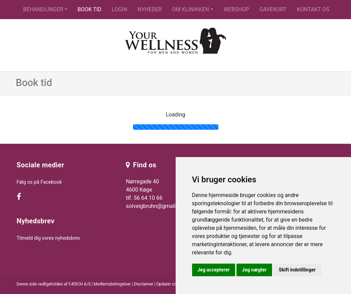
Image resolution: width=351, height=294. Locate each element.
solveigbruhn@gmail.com (157, 206)
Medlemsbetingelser (112, 284)
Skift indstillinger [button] (297, 269)
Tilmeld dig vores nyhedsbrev (48, 238)
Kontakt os (313, 9)
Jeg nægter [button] (254, 269)
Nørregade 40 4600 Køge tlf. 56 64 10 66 (144, 189)
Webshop (236, 9)
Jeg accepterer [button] (214, 269)
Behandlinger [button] (43, 9)
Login (119, 9)
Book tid (90, 9)
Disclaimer (143, 284)
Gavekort (273, 9)
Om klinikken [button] (190, 9)
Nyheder (150, 9)
